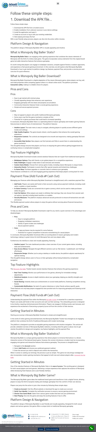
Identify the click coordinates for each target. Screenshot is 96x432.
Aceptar (41, 429)
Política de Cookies (77, 418)
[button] (57, 3)
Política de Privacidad (78, 416)
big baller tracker (51, 299)
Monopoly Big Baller (19, 269)
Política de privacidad (52, 429)
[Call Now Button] (91, 428)
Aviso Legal (75, 414)
